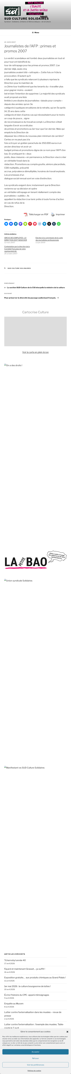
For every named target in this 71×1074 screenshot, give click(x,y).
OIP (6, 823)
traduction (50, 624)
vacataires (41, 616)
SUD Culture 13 (10, 1008)
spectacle (42, 629)
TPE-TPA (50, 616)
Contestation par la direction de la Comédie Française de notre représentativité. (17, 248)
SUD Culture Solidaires (26, 18)
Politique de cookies (34, 1071)
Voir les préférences (35, 1065)
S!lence (8, 897)
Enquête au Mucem (13, 544)
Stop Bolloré (10, 852)
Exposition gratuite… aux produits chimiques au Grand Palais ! (35, 518)
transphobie (28, 624)
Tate (6, 620)
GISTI (7, 777)
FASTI (7, 765)
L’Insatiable (9, 892)
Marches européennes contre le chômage (25, 805)
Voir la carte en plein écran (35, 352)
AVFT (7, 736)
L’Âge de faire (11, 886)
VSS (62, 623)
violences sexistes (15, 629)
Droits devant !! (11, 759)
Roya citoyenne (12, 840)
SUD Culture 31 (10, 1013)
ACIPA (7, 701)
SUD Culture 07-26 (12, 1003)
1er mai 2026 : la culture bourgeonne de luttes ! (27, 526)
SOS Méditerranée (17, 624)
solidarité (39, 623)
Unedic (6, 624)
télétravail (32, 616)
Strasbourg (20, 641)
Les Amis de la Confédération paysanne (24, 800)
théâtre (23, 635)
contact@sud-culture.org (15, 978)
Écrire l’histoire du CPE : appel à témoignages (26, 535)
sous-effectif (11, 611)
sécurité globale (14, 620)
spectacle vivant (31, 611)
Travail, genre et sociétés (16, 903)
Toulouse (59, 616)
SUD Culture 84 (10, 1018)
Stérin (47, 612)
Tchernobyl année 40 (15, 500)
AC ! (6, 696)
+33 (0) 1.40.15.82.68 (13, 968)
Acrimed (8, 707)
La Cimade (9, 788)
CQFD (7, 880)
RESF (7, 834)
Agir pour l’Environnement (17, 713)
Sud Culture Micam (35, 635)
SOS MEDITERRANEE (15, 846)
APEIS (7, 724)
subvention (42, 620)
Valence (31, 629)
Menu (35, 32)
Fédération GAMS (13, 771)
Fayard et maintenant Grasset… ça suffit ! (24, 509)
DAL (6, 753)
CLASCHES (10, 742)
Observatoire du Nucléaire (17, 817)
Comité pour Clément (15, 748)
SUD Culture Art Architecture (16, 1023)
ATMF (7, 730)
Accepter (35, 1052)
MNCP (7, 811)
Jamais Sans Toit (12, 782)
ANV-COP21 (10, 719)
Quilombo (9, 829)
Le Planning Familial (14, 794)
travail (56, 624)
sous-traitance (54, 619)
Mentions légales (11, 984)
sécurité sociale (31, 641)
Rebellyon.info (11, 926)
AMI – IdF (9, 920)
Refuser (35, 1058)
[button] (67, 1032)
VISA (6, 857)
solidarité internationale (29, 620)
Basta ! (7, 874)
